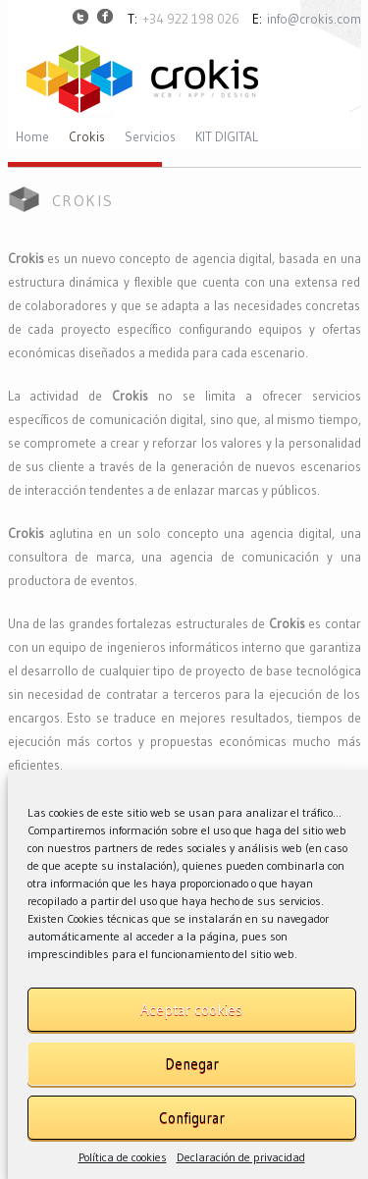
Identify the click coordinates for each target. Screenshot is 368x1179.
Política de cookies (123, 1157)
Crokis (87, 137)
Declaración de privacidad (241, 1157)
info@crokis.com (314, 19)
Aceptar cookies (191, 1009)
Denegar (192, 1063)
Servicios (150, 137)
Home (32, 137)
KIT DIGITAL (226, 137)
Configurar (192, 1117)
